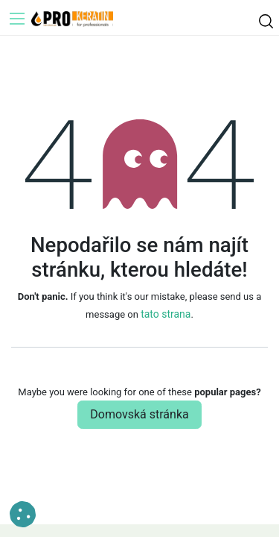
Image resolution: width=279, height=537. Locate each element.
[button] (23, 514)
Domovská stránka (139, 414)
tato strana (165, 314)
